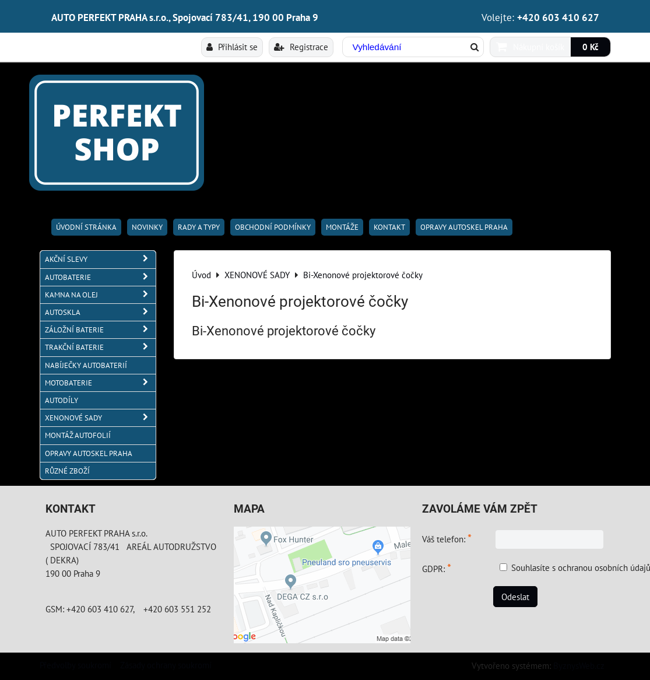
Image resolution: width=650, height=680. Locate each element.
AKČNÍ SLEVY (100, 259)
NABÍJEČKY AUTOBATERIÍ (86, 365)
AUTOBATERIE (100, 277)
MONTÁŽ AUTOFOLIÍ (78, 435)
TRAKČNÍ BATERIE (100, 347)
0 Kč (590, 46)
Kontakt (389, 227)
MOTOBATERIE (100, 382)
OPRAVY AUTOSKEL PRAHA (464, 227)
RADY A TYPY (199, 227)
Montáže (342, 227)
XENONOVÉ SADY (100, 417)
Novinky (147, 227)
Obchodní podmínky (273, 227)
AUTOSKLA (100, 312)
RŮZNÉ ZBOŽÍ (67, 471)
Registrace (301, 46)
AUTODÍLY (61, 400)
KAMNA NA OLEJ (100, 294)
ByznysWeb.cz (579, 665)
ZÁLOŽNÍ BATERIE (100, 329)
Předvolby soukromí (75, 665)
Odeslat (515, 596)
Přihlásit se (232, 46)
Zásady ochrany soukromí (166, 665)
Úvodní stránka (86, 227)
